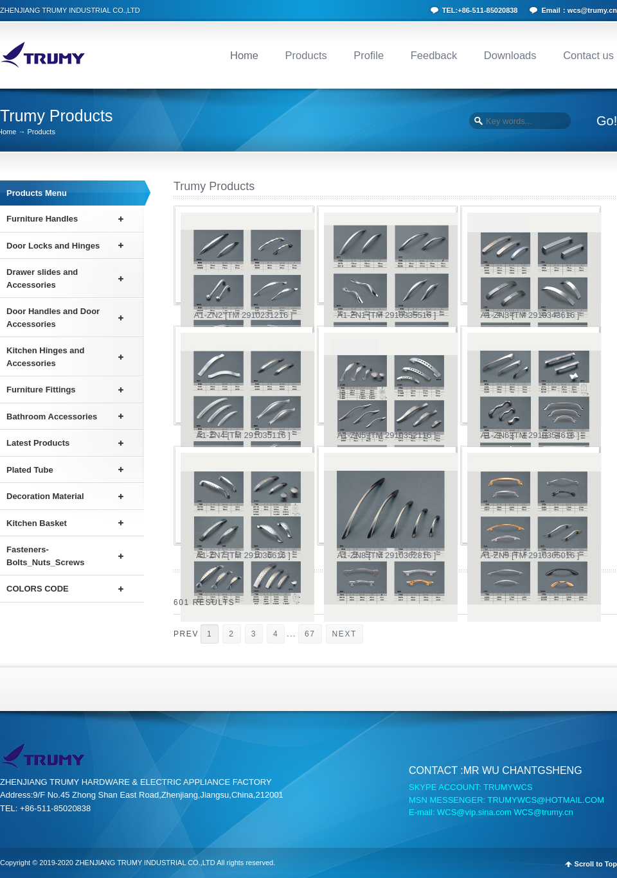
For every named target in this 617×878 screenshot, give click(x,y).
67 (310, 633)
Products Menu (36, 193)
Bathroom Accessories (51, 416)
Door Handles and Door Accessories (53, 317)
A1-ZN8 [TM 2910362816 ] (386, 555)
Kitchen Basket (36, 523)
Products (306, 55)
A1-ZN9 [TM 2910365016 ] (530, 555)
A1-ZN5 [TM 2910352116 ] (386, 435)
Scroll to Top (596, 864)
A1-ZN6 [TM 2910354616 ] (530, 435)
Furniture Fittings (41, 389)
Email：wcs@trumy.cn (579, 10)
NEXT (344, 633)
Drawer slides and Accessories (42, 278)
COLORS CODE (37, 588)
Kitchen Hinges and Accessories (45, 357)
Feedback (434, 55)
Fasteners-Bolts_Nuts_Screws (45, 556)
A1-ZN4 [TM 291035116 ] (243, 435)
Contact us (588, 55)
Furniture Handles (42, 219)
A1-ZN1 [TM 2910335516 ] (386, 315)
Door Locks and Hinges (53, 245)
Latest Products (37, 443)
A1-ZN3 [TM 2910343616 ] (530, 315)
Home (244, 55)
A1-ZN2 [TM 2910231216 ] (243, 315)
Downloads (510, 55)
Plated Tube (29, 470)
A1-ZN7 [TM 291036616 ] (243, 555)
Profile (368, 55)
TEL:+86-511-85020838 (480, 10)
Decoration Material (45, 496)
